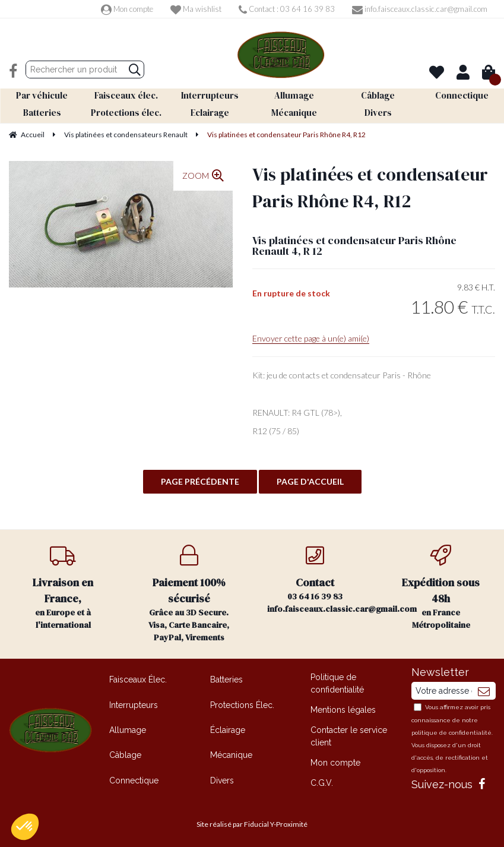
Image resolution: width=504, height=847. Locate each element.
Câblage (125, 753)
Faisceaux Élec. (138, 678)
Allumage (127, 729)
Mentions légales (343, 708)
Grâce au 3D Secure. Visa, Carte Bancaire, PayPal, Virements (189, 593)
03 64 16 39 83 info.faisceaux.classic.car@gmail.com (322, 579)
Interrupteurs (133, 704)
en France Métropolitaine (441, 587)
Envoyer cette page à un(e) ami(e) (310, 337)
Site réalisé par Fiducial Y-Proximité (252, 823)
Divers (222, 779)
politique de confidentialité (451, 732)
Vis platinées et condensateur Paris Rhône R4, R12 (370, 186)
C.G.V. (321, 781)
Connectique (134, 779)
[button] (25, 827)
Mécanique (231, 753)
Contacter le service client (348, 735)
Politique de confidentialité (337, 682)
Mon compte (127, 9)
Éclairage (227, 729)
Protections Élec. (242, 704)
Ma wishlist (195, 9)
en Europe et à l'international (63, 587)
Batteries (226, 678)
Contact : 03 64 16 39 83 (287, 9)
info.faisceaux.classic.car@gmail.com (419, 9)
